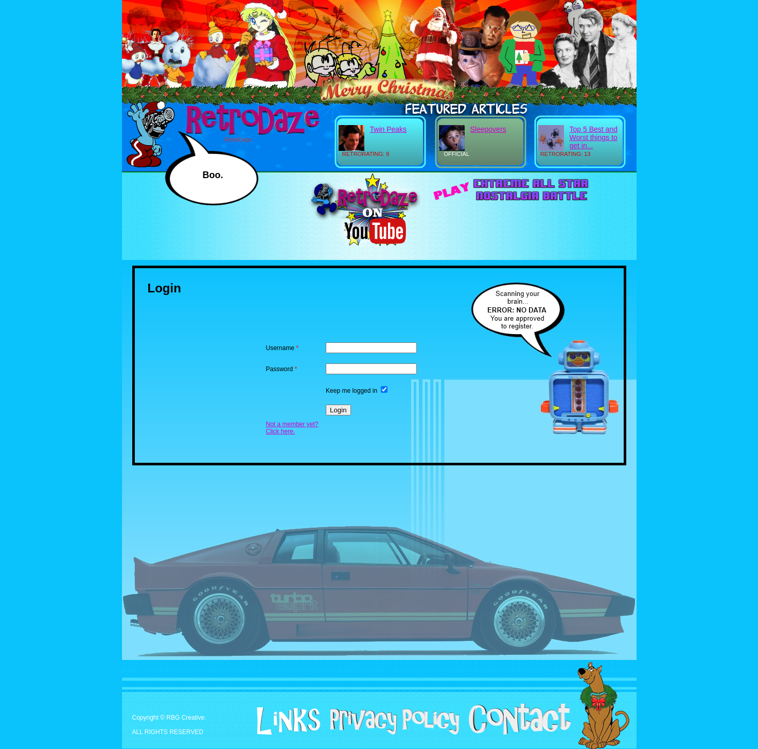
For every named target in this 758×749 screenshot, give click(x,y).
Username (282, 348)
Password (281, 369)
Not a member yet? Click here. (292, 428)
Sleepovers (488, 129)
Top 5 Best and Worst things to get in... (594, 137)
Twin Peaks (388, 129)
